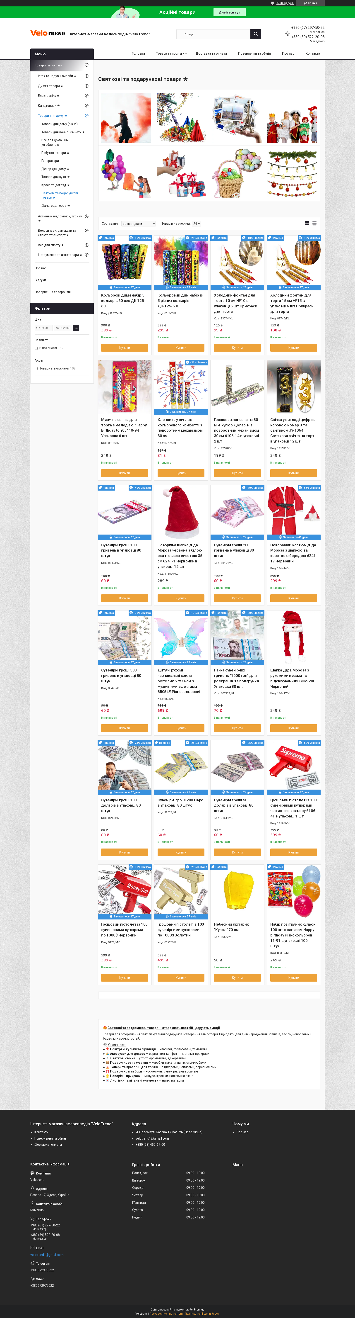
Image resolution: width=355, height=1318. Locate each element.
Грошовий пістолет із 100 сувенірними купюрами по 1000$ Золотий (181, 929)
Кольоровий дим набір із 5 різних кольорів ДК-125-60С (180, 300)
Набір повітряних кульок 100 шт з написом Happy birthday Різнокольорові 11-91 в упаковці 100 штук (292, 935)
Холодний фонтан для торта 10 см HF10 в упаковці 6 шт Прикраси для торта (235, 303)
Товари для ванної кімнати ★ (63, 132)
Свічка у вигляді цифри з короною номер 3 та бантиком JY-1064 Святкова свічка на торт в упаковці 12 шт (292, 430)
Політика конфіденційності (202, 1313)
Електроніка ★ (49, 95)
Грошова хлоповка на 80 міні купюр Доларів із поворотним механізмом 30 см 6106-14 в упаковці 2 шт (236, 430)
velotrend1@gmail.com (152, 1138)
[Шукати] (255, 34)
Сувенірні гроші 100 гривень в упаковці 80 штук (121, 550)
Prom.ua (199, 1309)
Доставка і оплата (48, 1144)
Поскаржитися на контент (166, 1313)
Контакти (313, 53)
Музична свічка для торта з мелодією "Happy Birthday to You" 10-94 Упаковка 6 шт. (123, 427)
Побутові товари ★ (55, 153)
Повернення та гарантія (53, 292)
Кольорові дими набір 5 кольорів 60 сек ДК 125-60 (123, 300)
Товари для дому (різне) (59, 124)
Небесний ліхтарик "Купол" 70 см (231, 927)
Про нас (288, 53)
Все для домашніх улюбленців (54, 142)
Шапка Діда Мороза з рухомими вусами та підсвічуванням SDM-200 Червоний (292, 678)
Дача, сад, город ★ (55, 205)
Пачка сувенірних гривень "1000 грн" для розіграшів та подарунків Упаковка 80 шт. (236, 678)
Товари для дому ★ (52, 115)
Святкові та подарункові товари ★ (59, 195)
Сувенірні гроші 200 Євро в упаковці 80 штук (180, 803)
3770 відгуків (285, 3)
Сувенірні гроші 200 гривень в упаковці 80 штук (234, 550)
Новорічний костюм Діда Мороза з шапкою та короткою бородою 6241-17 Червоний (293, 553)
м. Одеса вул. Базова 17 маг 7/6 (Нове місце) (169, 1132)
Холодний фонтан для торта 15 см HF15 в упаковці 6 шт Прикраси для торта (292, 303)
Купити (124, 348)
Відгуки (40, 280)
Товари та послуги (170, 53)
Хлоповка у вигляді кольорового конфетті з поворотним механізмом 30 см (180, 427)
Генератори (50, 161)
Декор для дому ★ (55, 169)
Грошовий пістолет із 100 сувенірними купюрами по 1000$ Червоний (124, 929)
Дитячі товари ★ (50, 86)
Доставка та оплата (211, 53)
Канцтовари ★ (49, 105)
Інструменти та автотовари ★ (60, 255)
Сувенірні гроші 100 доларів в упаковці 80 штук (121, 805)
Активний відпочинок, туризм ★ (60, 218)
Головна (138, 53)
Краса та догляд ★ (55, 185)
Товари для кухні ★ (55, 177)
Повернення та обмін (254, 53)
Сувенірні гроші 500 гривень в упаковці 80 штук (121, 675)
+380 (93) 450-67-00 (150, 1144)
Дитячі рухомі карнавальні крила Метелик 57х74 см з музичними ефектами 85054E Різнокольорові (179, 681)
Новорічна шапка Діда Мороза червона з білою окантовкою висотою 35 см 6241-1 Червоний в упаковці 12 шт (180, 556)
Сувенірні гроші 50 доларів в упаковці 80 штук (234, 805)
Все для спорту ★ (51, 245)
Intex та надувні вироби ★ (57, 76)
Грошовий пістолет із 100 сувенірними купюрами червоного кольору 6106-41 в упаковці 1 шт (293, 808)
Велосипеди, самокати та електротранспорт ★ (57, 233)
